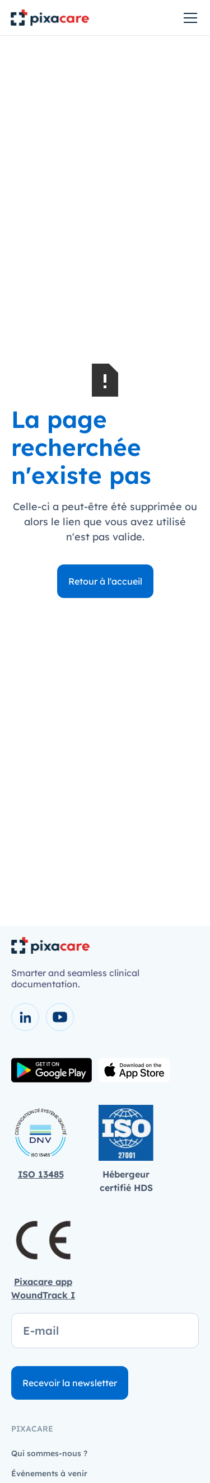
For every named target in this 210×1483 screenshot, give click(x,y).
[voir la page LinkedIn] (25, 1017)
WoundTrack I (43, 1295)
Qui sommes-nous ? (49, 1453)
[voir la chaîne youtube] (60, 1017)
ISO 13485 (41, 1174)
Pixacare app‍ (43, 1281)
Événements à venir (49, 1473)
